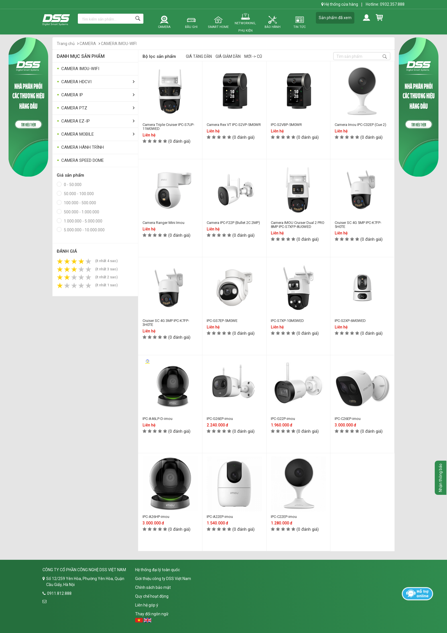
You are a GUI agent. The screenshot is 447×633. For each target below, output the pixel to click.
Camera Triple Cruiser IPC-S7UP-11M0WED (168, 126)
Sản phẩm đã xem (335, 17)
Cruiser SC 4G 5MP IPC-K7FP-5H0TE (358, 224)
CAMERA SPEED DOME (80, 160)
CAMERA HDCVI (74, 82)
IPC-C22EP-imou (284, 516)
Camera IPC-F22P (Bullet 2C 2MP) (233, 222)
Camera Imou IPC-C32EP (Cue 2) (360, 124)
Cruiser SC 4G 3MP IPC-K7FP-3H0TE (166, 322)
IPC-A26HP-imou (156, 516)
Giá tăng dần (199, 56)
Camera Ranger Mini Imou (163, 222)
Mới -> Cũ (253, 56)
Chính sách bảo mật (153, 587)
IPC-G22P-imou (283, 418)
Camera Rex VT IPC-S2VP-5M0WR (234, 124)
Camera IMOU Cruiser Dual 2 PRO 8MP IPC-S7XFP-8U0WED (297, 224)
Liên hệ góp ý (146, 605)
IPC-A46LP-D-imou (157, 418)
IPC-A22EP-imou (220, 516)
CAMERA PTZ (72, 108)
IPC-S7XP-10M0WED (287, 320)
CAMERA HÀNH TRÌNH (80, 147)
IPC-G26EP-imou (220, 418)
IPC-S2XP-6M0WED (350, 320)
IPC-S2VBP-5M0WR (286, 124)
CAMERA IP (70, 95)
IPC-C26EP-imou (348, 418)
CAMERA (88, 43)
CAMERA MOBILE (75, 134)
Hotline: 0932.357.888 (385, 4)
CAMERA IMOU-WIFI (119, 43)
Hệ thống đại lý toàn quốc (157, 569)
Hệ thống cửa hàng (339, 4)
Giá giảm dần (228, 56)
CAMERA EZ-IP (73, 121)
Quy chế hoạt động (151, 596)
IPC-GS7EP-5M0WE (222, 320)
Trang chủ (66, 43)
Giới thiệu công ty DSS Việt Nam (163, 578)
